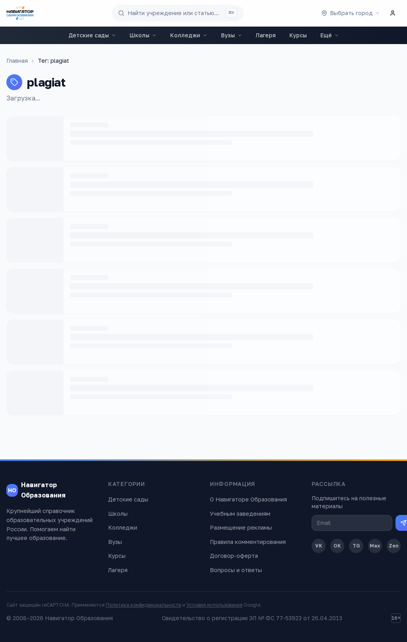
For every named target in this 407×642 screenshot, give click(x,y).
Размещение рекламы (241, 527)
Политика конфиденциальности (143, 605)
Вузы (231, 35)
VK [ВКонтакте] (318, 546)
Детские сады (92, 35)
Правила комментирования (248, 541)
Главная (17, 60)
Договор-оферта (234, 555)
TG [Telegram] (356, 546)
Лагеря (266, 35)
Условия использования (214, 605)
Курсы (298, 35)
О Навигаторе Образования (248, 499)
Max (375, 546)
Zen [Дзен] (394, 546)
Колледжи (188, 35)
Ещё (329, 35)
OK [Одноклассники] (337, 546)
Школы (143, 35)
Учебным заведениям (240, 513)
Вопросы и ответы (236, 570)
